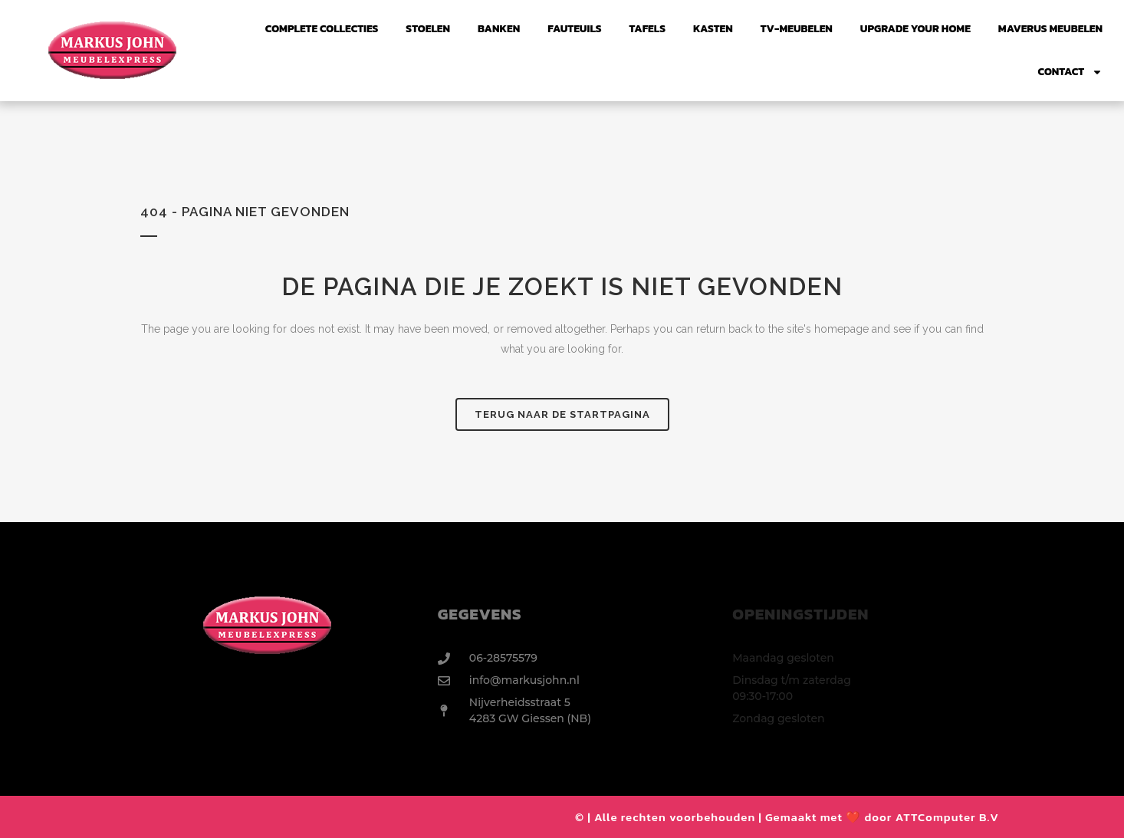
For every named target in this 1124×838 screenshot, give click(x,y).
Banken (499, 29)
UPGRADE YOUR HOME (915, 29)
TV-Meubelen (797, 29)
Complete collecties (322, 29)
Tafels (647, 29)
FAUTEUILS (574, 29)
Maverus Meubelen (1050, 29)
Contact (1070, 72)
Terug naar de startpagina (562, 414)
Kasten (713, 29)
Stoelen (428, 29)
